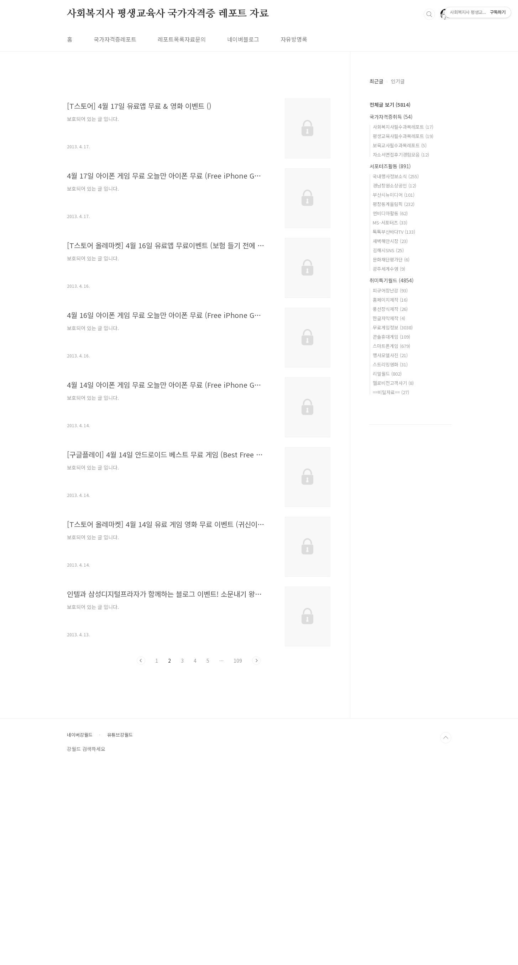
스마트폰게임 (391, 346)
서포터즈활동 (390, 166)
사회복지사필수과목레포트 (403, 126)
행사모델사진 (390, 355)
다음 (256, 760)
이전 (141, 760)
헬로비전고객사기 (393, 383)
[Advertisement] (198, 137)
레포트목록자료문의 (182, 39)
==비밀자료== (391, 392)
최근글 (376, 81)
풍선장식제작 (390, 309)
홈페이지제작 (390, 299)
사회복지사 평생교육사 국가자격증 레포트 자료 (168, 14)
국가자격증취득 (391, 116)
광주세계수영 (389, 268)
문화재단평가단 (391, 259)
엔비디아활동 (390, 213)
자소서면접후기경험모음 (401, 154)
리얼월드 (387, 373)
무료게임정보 (393, 327)
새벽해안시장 (390, 241)
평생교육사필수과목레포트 (403, 136)
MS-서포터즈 (390, 222)
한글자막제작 (389, 318)
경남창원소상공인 (394, 185)
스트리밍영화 (390, 364)
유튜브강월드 (120, 934)
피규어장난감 (390, 290)
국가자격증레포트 (115, 39)
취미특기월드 (392, 280)
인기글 (398, 81)
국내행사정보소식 (396, 176)
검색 (429, 14)
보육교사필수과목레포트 (400, 145)
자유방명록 (294, 39)
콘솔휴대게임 (391, 336)
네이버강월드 (80, 934)
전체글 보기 (390, 104)
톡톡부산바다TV (394, 231)
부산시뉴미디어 (393, 194)
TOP (445, 937)
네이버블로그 (243, 39)
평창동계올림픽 (393, 204)
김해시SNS (388, 250)
